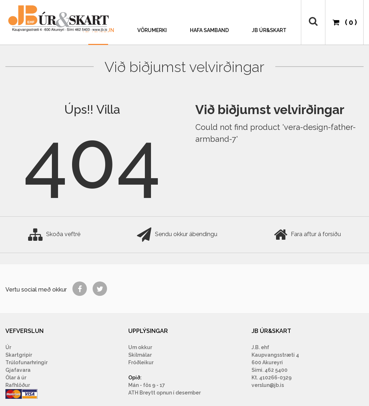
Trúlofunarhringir (26, 362)
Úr (8, 347)
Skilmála (139, 355)
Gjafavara (18, 370)
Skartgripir (18, 355)
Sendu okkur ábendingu (177, 234)
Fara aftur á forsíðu (307, 234)
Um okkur (140, 347)
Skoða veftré (54, 234)
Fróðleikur (141, 362)
